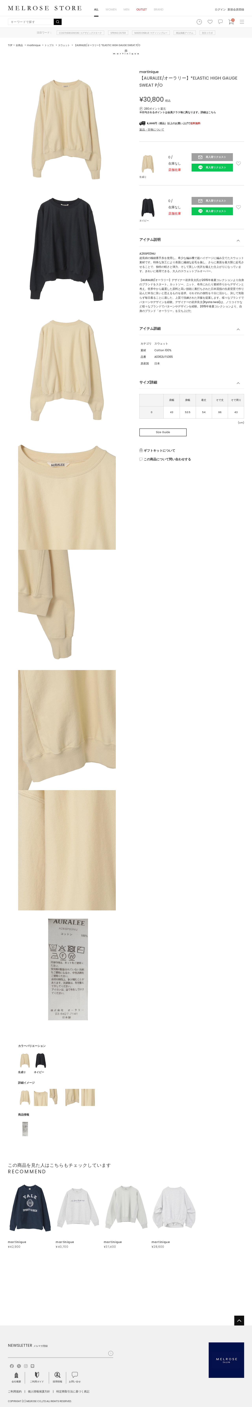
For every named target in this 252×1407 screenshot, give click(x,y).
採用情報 (57, 1377)
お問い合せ (75, 1377)
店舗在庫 (174, 170)
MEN (126, 9)
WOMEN (111, 9)
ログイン (220, 9)
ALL (96, 9)
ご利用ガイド (37, 1377)
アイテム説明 (150, 239)
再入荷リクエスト (216, 157)
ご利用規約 (15, 1391)
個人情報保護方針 (39, 1391)
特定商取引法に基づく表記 (72, 1391)
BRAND (158, 9)
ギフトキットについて (159, 450)
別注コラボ (207, 32)
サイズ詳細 (148, 382)
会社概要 (16, 1377)
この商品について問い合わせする (167, 459)
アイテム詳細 (150, 328)
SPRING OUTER (118, 32)
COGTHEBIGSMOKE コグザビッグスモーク (80, 32)
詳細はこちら (208, 112)
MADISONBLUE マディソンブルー (150, 32)
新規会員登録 (236, 9)
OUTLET (141, 9)
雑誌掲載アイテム (184, 32)
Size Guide (163, 432)
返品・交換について (151, 130)
